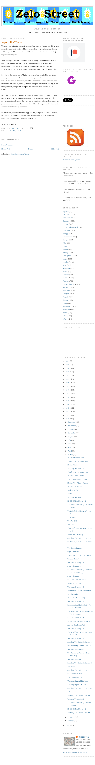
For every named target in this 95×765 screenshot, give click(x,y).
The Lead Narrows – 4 (75, 618)
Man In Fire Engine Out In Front (79, 590)
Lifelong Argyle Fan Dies (76, 685)
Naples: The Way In (74, 486)
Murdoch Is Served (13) (76, 598)
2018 (68, 390)
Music (65, 271)
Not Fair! (70, 524)
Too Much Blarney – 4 (75, 628)
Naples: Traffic (72, 465)
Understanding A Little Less (77, 681)
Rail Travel (67, 290)
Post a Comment (7, 145)
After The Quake (73, 692)
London (65, 262)
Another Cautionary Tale (76, 625)
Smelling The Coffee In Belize (78, 712)
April (70, 451)
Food (65, 246)
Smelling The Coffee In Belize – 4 (79, 670)
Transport (66, 309)
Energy (65, 234)
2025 (68, 365)
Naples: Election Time (75, 476)
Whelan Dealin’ (73, 559)
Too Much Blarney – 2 (75, 649)
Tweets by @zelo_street (71, 160)
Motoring (66, 268)
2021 (68, 379)
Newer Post (5, 149)
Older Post (55, 149)
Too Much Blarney (74, 659)
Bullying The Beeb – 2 (75, 468)
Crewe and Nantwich (70, 227)
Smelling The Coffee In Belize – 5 (79, 663)
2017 (68, 393)
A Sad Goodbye (73, 594)
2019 (68, 386)
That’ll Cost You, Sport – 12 (77, 461)
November (72, 426)
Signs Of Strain (73, 576)
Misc (64, 265)
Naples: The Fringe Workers (77, 483)
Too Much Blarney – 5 (75, 601)
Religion (66, 294)
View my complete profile (75, 752)
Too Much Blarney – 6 (75, 587)
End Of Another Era (74, 677)
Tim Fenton (84, 737)
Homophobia (67, 256)
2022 (68, 375)
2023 (68, 372)
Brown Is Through (74, 583)
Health (65, 249)
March (70, 454)
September (72, 433)
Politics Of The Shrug (75, 534)
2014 (68, 404)
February (71, 717)
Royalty (66, 297)
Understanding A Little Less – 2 (79, 646)
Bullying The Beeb (74, 497)
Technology (67, 306)
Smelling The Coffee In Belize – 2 (79, 695)
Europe (12, 131)
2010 (68, 419)
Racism (65, 287)
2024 (68, 368)
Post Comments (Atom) (20, 154)
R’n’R (69, 494)
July (69, 440)
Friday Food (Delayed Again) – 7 (79, 621)
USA (64, 316)
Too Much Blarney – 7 (75, 562)
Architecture (67, 218)
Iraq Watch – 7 (72, 666)
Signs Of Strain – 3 (74, 552)
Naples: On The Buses (75, 458)
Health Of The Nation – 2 (76, 501)
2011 (68, 415)
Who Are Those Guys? (75, 699)
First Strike (71, 517)
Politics (65, 278)
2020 (68, 383)
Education (66, 230)
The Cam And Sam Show (76, 580)
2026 (68, 361)
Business (66, 221)
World (65, 319)
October (71, 429)
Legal (65, 259)
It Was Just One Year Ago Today (79, 555)
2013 (68, 408)
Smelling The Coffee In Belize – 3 (79, 688)
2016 (68, 397)
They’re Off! (72, 521)
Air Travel (66, 214)
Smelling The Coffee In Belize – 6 (79, 642)
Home (30, 149)
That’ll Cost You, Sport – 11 (77, 472)
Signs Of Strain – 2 (74, 566)
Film (64, 243)
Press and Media (69, 284)
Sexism (65, 300)
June (70, 444)
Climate (66, 224)
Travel (19, 131)
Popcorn (66, 281)
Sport (65, 303)
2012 (68, 412)
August (71, 436)
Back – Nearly (72, 490)
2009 (68, 725)
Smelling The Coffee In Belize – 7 (79, 538)
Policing (66, 275)
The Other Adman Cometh (77, 479)
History (65, 252)
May (70, 447)
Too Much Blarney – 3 (75, 638)
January (71, 721)
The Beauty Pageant (74, 548)
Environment (67, 237)
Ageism (65, 211)
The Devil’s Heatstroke (75, 674)
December (72, 422)
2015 (68, 401)
